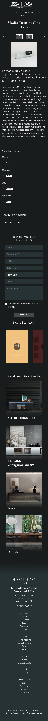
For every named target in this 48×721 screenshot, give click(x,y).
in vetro (9, 176)
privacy (11, 307)
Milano (8, 202)
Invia (24, 315)
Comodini (24, 686)
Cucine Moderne (24, 640)
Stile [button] (4, 183)
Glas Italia (9, 163)
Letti (24, 683)
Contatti (24, 629)
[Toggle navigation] (43, 5)
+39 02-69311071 (25, 606)
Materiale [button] (6, 170)
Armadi (24, 689)
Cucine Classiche (24, 643)
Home (8, 13)
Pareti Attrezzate (24, 663)
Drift (24, 15)
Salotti (24, 669)
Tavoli (24, 646)
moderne (9, 189)
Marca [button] (5, 157)
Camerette (24, 693)
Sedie (24, 649)
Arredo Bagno (24, 673)
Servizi (24, 617)
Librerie (24, 660)
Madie (39, 13)
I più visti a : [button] (7, 196)
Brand (24, 623)
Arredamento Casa (23, 13)
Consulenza (24, 620)
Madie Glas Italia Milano (14, 223)
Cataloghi (24, 626)
